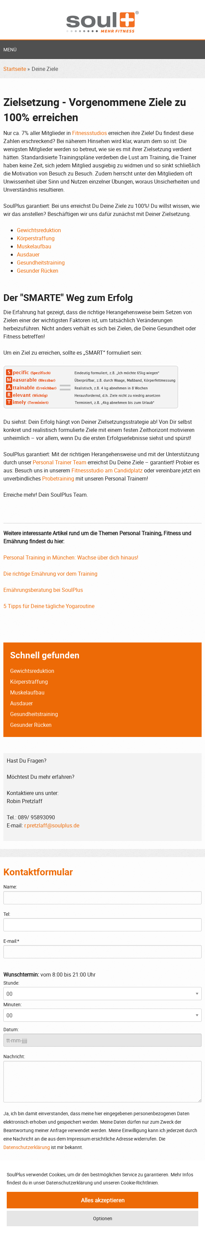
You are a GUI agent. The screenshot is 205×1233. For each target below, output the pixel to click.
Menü (10, 49)
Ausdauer (28, 254)
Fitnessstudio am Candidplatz (107, 470)
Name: (10, 886)
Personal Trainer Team (59, 462)
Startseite (14, 69)
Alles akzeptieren (102, 1200)
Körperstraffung (36, 238)
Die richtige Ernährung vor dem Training (50, 573)
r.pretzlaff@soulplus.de (51, 825)
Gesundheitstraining (41, 262)
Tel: (6, 914)
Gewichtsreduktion (39, 230)
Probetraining (58, 478)
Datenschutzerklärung (26, 1147)
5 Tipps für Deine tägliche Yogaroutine (48, 606)
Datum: (11, 1029)
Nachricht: (102, 1077)
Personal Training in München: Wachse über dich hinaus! (70, 557)
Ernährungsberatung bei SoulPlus (43, 590)
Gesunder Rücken (37, 270)
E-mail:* (11, 941)
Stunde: (11, 983)
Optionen (102, 1218)
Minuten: (12, 1004)
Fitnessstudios (89, 133)
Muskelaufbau (34, 246)
